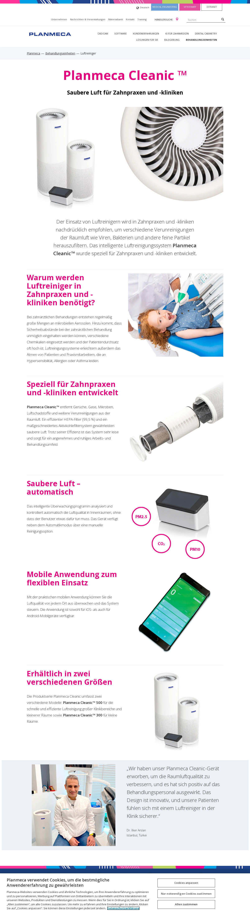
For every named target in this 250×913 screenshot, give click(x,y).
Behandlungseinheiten (201, 39)
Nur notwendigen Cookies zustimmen (186, 893)
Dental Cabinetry (206, 33)
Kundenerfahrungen (146, 33)
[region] (125, 893)
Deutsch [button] (142, 8)
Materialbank (115, 19)
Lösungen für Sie (147, 39)
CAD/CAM (103, 33)
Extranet (212, 6)
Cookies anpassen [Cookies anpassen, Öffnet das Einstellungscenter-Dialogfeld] (186, 883)
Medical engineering (164, 6)
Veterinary (190, 6)
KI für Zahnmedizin (177, 33)
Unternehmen (59, 19)
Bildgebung (172, 39)
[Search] (222, 19)
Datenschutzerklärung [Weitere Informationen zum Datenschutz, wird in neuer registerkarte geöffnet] (123, 908)
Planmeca (33, 53)
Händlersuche (164, 19)
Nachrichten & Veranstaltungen (87, 19)
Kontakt (130, 19)
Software (120, 33)
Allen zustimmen (186, 904)
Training (142, 19)
